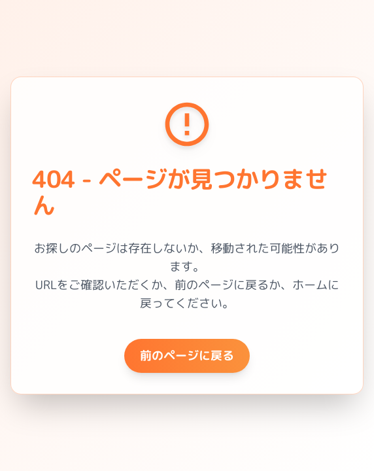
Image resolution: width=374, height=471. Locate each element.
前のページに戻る (187, 355)
